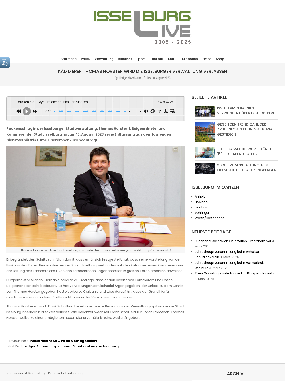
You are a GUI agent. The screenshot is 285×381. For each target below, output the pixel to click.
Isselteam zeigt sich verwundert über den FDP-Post (246, 111)
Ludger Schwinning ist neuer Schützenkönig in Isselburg (71, 346)
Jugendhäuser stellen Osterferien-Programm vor (233, 241)
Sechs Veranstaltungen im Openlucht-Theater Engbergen (246, 168)
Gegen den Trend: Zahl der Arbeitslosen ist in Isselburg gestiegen (244, 129)
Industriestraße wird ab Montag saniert (63, 341)
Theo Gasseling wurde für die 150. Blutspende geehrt (245, 151)
